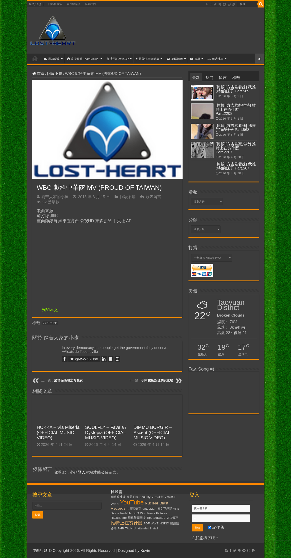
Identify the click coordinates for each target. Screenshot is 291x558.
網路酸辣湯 (118, 497)
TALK (128, 528)
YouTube (51, 323)
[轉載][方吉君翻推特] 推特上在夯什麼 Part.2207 (236, 148)
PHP (121, 528)
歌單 (195, 59)
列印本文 (50, 310)
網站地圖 (215, 59)
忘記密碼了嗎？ (205, 538)
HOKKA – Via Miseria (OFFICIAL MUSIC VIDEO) (58, 432)
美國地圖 (175, 59)
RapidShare (119, 517)
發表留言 (153, 197)
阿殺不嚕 (55, 73)
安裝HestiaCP (118, 59)
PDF (147, 523)
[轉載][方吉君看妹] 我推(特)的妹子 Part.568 (236, 127)
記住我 (216, 527)
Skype (115, 513)
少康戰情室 (133, 508)
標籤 (236, 78)
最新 (196, 78)
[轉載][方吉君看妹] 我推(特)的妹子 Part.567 (236, 166)
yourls (115, 503)
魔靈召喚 (132, 497)
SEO (136, 513)
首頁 (35, 58)
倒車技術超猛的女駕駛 (157, 380)
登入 (81, 472)
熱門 (209, 78)
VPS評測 (157, 497)
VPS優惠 (172, 517)
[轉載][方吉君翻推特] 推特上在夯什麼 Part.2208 (236, 109)
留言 (223, 78)
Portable (126, 513)
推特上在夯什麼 (127, 522)
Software (159, 517)
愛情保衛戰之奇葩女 (68, 380)
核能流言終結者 (147, 59)
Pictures (161, 513)
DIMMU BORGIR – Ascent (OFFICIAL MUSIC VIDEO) (152, 432)
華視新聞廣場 (137, 517)
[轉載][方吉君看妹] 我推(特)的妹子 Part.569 (236, 89)
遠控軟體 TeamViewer (83, 59)
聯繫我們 (90, 4)
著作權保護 (73, 4)
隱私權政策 (55, 4)
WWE (154, 523)
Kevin (145, 550)
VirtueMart (149, 508)
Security (145, 497)
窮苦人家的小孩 (54, 197)
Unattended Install (145, 528)
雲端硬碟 (52, 59)
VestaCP (170, 497)
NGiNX (164, 523)
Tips (149, 517)
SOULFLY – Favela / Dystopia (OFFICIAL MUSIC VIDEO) (105, 432)
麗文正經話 (164, 508)
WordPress (147, 513)
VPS (176, 508)
